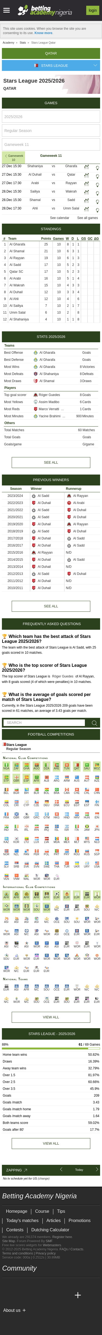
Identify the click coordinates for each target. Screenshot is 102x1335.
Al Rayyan (17, 258)
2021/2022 (15, 510)
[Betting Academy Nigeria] (6, 1295)
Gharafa (71, 166)
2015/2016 (15, 552)
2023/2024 (15, 496)
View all (51, 1143)
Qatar (71, 174)
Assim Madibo (46, 402)
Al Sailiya (16, 306)
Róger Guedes (46, 395)
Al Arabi (15, 278)
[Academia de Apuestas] (47, 1295)
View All (51, 1017)
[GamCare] (48, 1319)
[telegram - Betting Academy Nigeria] (6, 1284)
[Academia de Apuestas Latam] (57, 1295)
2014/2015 (15, 560)
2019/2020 (15, 524)
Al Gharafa (17, 244)
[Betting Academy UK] (67, 1295)
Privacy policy (45, 1253)
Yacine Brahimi (47, 416)
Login (93, 10)
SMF (49, 1241)
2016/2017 (15, 545)
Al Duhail (35, 174)
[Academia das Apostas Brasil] (27, 1295)
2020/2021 (15, 517)
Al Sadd (15, 265)
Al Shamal (17, 251)
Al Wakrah (17, 285)
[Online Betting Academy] (37, 1295)
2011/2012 (15, 581)
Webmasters (52, 1245)
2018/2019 (15, 531)
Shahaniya (35, 166)
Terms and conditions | (19, 1253)
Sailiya (35, 191)
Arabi (35, 183)
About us (11, 1310)
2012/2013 (15, 574)
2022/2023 (15, 503)
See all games (87, 218)
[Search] (93, 723)
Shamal (35, 200)
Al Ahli (14, 299)
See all (51, 462)
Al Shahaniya (19, 319)
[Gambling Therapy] (55, 1319)
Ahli (35, 208)
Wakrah (71, 191)
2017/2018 (15, 538)
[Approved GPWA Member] (37, 1319)
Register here (62, 1237)
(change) (44, 1178)
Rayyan (71, 183)
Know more (43, 33)
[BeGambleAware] (16, 1319)
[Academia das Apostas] (16, 1295)
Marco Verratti (46, 409)
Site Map (8, 1241)
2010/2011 (15, 588)
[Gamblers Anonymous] (62, 1319)
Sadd (71, 200)
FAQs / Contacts (71, 1249)
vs (53, 166)
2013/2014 (15, 567)
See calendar (59, 218)
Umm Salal (71, 208)
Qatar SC (16, 272)
